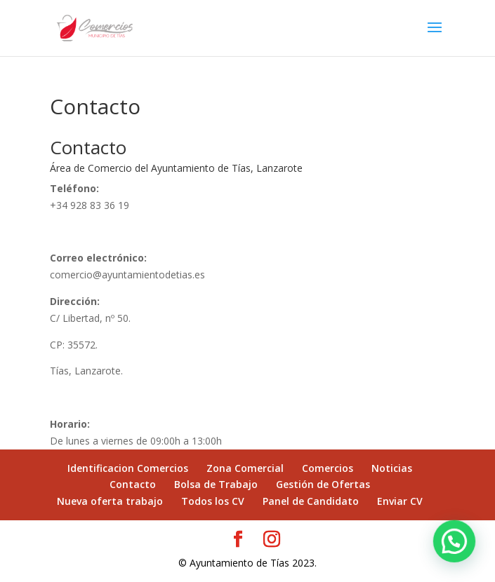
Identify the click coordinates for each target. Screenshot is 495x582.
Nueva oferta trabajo (110, 501)
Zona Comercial (245, 468)
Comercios (327, 468)
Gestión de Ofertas (323, 484)
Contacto (133, 484)
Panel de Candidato (311, 501)
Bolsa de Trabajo (216, 484)
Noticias (391, 468)
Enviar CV (400, 501)
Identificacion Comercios (127, 468)
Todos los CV (212, 501)
